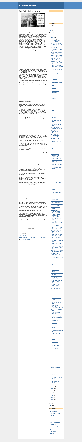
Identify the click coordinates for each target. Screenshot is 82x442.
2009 (51, 403)
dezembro (53, 37)
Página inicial (33, 237)
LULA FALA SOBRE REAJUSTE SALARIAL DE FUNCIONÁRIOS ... (56, 277)
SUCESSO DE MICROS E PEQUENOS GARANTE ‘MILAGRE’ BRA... (55, 198)
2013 (51, 30)
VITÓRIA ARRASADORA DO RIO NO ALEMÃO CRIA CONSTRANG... (57, 103)
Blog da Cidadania (53, 411)
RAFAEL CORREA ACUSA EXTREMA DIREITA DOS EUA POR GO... (57, 97)
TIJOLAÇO (52, 433)
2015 (51, 27)
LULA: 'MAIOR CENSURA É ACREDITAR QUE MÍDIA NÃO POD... (57, 240)
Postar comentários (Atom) (26, 239)
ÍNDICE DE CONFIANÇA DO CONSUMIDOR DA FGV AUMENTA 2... (56, 254)
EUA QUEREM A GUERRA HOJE (57, 105)
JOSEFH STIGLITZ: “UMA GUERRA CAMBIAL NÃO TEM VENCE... (57, 360)
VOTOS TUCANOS (54, 94)
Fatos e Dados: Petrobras (55, 422)
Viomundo (52, 435)
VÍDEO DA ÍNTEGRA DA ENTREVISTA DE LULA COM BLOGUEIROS (56, 222)
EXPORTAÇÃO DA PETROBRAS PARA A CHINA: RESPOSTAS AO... (57, 71)
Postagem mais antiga (43, 237)
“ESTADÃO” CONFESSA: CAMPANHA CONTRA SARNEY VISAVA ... (55, 178)
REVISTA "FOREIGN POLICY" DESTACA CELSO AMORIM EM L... (56, 84)
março (52, 397)
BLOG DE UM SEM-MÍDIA (55, 413)
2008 (51, 405)
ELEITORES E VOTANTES (55, 237)
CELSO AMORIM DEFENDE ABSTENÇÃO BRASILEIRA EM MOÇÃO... (56, 294)
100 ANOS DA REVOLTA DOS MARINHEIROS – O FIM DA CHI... (56, 44)
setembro (53, 386)
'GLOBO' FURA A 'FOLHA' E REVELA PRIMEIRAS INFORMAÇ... (56, 381)
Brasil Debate (52, 417)
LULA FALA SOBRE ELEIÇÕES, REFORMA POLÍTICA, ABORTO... (56, 231)
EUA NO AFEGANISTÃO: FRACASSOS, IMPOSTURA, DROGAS (56, 167)
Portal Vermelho (53, 431)
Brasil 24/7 (52, 415)
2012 (51, 32)
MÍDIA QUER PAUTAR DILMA (56, 180)
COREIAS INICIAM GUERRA (56, 333)
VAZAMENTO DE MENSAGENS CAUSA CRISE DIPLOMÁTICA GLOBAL (57, 62)
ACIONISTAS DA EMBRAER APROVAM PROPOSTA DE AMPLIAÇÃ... (56, 317)
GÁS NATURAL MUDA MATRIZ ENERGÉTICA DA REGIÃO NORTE (56, 124)
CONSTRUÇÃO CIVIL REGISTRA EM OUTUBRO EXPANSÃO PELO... (56, 155)
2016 (51, 25)
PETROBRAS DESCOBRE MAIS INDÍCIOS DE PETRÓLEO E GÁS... (57, 109)
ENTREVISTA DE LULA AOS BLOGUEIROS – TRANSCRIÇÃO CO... (56, 215)
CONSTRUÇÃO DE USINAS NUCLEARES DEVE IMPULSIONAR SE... (56, 313)
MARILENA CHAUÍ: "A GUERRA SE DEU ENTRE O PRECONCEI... (56, 369)
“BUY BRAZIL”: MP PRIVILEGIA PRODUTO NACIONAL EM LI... (56, 151)
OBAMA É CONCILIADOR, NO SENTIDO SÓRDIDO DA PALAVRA (56, 302)
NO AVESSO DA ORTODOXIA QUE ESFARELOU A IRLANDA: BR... (56, 326)
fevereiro (52, 399)
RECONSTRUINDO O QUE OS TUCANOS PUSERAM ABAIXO (56, 338)
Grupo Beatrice (53, 424)
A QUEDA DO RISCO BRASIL (56, 158)
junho (52, 392)
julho (52, 390)
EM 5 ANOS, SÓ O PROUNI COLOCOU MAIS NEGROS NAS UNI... (56, 377)
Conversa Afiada (53, 420)
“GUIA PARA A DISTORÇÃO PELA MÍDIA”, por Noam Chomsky (56, 263)
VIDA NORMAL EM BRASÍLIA (56, 343)
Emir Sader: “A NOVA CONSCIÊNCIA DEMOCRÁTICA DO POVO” (56, 350)
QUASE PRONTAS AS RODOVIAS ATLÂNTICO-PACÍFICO (56, 298)
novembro (53, 39)
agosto (52, 388)
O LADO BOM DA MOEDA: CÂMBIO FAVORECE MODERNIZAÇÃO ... (55, 135)
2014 (51, 28)
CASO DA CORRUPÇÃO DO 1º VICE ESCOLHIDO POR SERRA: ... (56, 281)
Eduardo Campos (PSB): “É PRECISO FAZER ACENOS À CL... (56, 147)
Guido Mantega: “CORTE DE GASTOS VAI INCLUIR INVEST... (56, 142)
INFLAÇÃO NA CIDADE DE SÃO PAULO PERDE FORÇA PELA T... (57, 259)
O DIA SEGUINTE (54, 47)
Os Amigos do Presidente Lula (56, 429)
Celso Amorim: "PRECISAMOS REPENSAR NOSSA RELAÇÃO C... (56, 91)
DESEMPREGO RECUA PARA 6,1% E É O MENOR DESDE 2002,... (56, 192)
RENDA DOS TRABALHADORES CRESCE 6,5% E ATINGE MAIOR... (57, 188)
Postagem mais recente (23, 237)
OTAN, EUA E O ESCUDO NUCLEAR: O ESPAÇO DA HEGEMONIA (56, 289)
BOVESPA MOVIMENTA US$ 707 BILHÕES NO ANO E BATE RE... (57, 285)
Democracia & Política (27, 5)
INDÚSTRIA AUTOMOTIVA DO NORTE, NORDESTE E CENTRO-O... (56, 131)
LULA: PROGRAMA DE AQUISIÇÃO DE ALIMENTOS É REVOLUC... (56, 78)
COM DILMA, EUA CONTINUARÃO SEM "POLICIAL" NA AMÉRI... (56, 211)
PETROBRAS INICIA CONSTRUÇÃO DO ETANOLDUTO (55, 322)
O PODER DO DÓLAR (55, 170)
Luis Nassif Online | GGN (55, 426)
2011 (51, 34)
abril (52, 395)
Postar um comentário (22, 235)
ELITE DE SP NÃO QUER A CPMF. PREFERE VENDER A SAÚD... (56, 373)
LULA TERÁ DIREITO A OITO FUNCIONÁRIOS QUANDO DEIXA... (56, 120)
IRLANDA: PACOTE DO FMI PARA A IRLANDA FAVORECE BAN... (57, 330)
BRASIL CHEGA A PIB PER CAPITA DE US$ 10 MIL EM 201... (56, 184)
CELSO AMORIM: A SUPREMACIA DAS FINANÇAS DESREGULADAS (57, 306)
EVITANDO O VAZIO (54, 365)
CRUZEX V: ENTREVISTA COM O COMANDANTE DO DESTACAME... (56, 116)
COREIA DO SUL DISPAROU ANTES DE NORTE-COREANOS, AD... (56, 270)
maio (52, 393)
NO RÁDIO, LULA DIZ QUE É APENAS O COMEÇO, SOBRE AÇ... (57, 66)
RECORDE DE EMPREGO (55, 225)
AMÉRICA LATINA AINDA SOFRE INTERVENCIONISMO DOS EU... (57, 247)
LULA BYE (53, 195)
